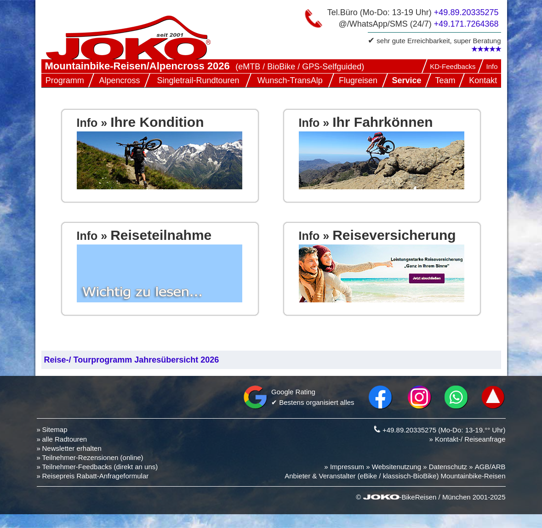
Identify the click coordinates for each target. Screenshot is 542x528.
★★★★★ (486, 49)
